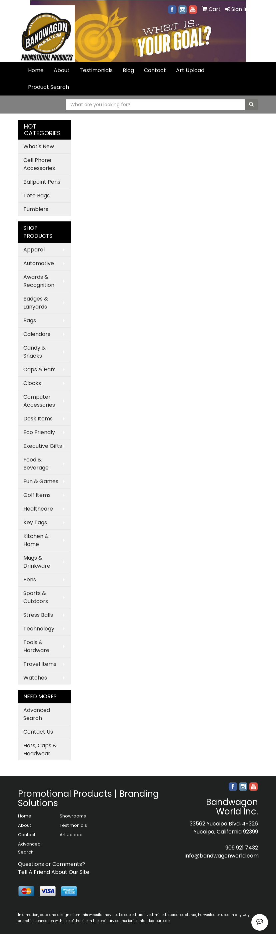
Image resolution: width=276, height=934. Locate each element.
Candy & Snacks (34, 352)
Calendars (36, 334)
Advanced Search (36, 714)
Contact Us (38, 732)
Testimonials (96, 70)
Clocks (32, 383)
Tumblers (35, 209)
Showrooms (73, 816)
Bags (29, 320)
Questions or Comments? (51, 864)
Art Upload (190, 70)
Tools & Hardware (36, 646)
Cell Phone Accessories (39, 164)
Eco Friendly (39, 432)
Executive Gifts (42, 446)
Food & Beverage (36, 464)
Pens (29, 579)
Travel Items (39, 664)
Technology (38, 628)
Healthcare (38, 509)
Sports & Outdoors (35, 597)
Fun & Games (40, 481)
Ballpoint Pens (41, 182)
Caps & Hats (39, 369)
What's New (38, 146)
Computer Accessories (39, 401)
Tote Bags (36, 195)
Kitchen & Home (36, 540)
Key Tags (35, 522)
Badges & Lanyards (35, 303)
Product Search (48, 87)
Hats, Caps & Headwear (40, 749)
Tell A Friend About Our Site (53, 872)
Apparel (34, 249)
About (62, 70)
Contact (155, 70)
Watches (35, 678)
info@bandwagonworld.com (222, 856)
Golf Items (37, 495)
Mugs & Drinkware (36, 562)
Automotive (38, 263)
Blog (128, 70)
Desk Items (38, 418)
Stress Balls (38, 615)
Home (36, 70)
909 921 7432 (241, 848)
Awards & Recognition (38, 281)
